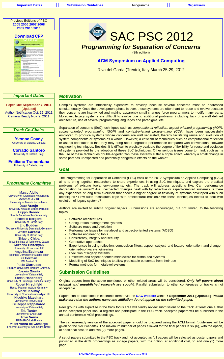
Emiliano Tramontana (28, 162)
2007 (33, 24)
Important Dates (29, 5)
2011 (37, 28)
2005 (16, 24)
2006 (25, 24)
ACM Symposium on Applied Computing (141, 60)
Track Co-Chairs (28, 130)
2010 (29, 28)
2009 (20, 28)
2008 (41, 24)
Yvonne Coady (29, 139)
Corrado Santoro (29, 150)
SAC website (146, 296)
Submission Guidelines (85, 5)
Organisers (196, 5)
